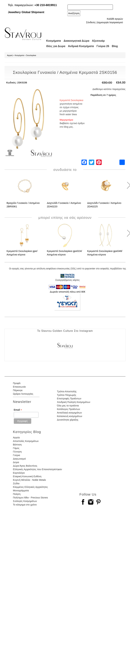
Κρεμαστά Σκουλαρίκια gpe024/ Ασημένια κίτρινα (64, 253)
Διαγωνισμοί (19, 458)
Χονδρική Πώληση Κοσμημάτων (73, 402)
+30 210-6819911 (45, 5)
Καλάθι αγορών (115, 18)
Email (18, 409)
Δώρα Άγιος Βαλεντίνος (25, 465)
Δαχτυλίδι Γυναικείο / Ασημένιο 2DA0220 (64, 204)
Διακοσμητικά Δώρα (76, 40)
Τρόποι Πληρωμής (66, 395)
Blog (115, 46)
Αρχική (10, 55)
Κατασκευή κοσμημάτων (69, 416)
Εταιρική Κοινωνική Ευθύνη (27, 476)
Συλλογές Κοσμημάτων (25, 501)
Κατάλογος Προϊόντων (68, 409)
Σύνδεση (90, 22)
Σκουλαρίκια (31, 55)
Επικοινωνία (19, 386)
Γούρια (16, 455)
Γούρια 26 (103, 46)
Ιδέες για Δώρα (55, 46)
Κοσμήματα (53, 40)
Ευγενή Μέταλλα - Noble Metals (29, 480)
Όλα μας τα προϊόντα (68, 405)
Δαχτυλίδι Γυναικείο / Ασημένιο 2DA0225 (104, 204)
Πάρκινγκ (18, 390)
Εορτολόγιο (19, 473)
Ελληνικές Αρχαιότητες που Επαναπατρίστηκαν (37, 469)
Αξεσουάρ (98, 40)
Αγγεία (16, 437)
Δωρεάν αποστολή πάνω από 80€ (67, 291)
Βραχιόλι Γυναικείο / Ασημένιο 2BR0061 (23, 204)
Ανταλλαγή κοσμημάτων (69, 412)
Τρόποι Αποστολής (67, 391)
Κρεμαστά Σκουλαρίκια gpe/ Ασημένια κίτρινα (22, 253)
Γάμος (16, 448)
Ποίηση (16, 494)
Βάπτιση (17, 444)
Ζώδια (16, 483)
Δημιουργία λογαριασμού (110, 22)
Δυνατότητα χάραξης (67, 419)
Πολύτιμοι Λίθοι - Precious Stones (30, 497)
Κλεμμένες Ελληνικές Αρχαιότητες (30, 487)
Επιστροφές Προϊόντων (69, 398)
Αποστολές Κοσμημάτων (26, 441)
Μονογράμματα (21, 490)
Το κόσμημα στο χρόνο (25, 504)
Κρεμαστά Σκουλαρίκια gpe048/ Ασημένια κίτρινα (104, 253)
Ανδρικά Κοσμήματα (81, 46)
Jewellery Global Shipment (26, 12)
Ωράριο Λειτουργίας (23, 393)
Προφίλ (16, 383)
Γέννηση (17, 451)
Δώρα (16, 462)
